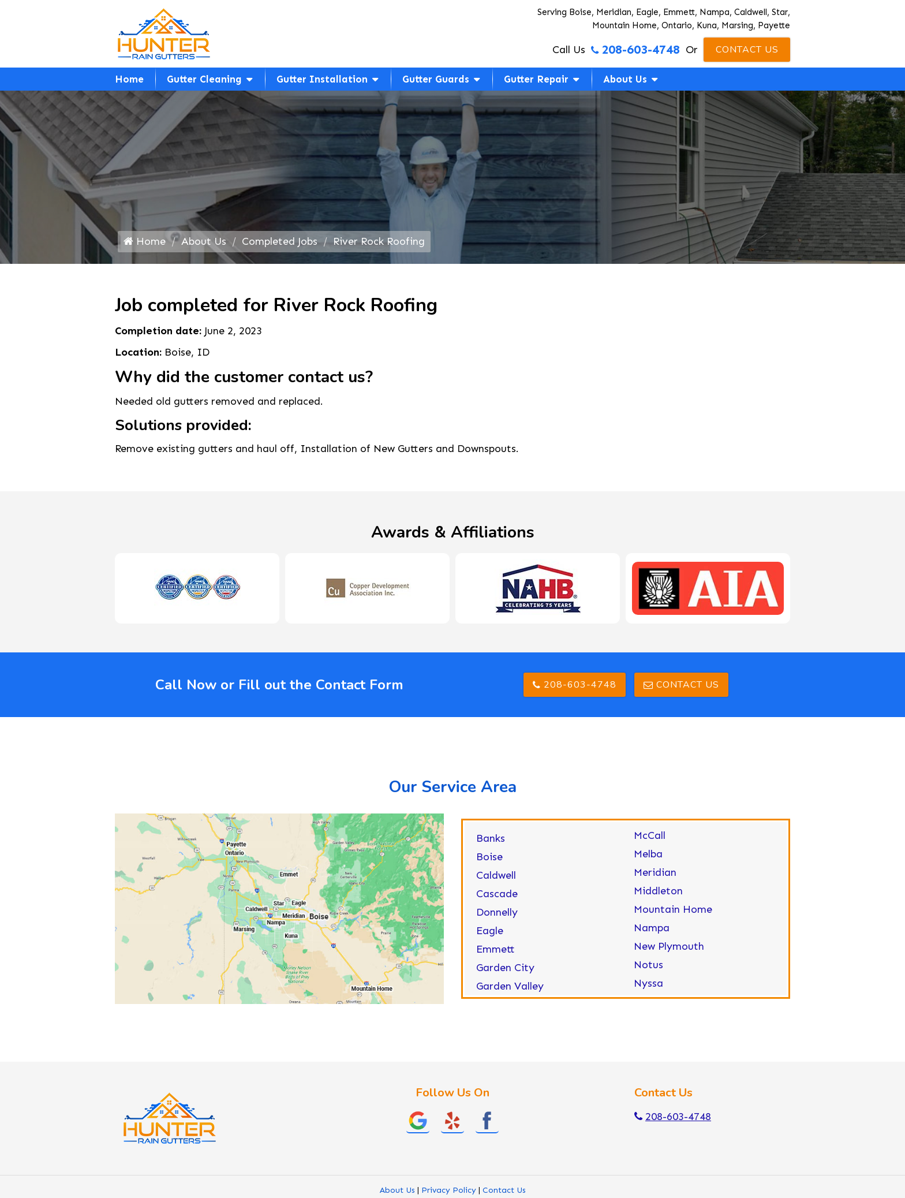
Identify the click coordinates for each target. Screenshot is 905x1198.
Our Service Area (452, 787)
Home (129, 79)
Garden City (505, 967)
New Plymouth (669, 946)
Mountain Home (673, 909)
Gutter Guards (435, 79)
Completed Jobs (279, 241)
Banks (490, 838)
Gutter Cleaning (204, 79)
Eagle (489, 930)
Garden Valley (510, 986)
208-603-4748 (635, 49)
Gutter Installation (322, 79)
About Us (625, 79)
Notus (648, 964)
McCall (649, 835)
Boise (489, 856)
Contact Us (747, 49)
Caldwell (496, 875)
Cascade (497, 893)
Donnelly (497, 912)
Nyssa (648, 983)
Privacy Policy (448, 1190)
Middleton (658, 890)
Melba (648, 854)
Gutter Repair (536, 79)
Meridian (655, 872)
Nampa (652, 927)
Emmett (495, 949)
